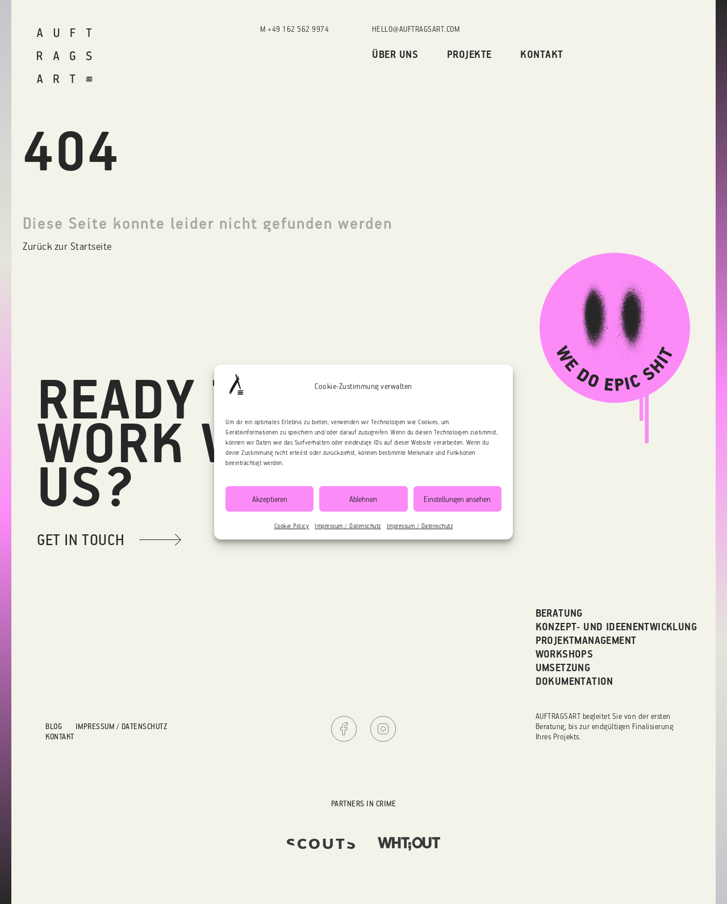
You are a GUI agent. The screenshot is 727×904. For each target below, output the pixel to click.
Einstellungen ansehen (457, 499)
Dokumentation (574, 681)
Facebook (344, 729)
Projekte (469, 54)
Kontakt (541, 54)
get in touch (80, 539)
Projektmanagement (586, 640)
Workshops (565, 653)
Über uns (395, 54)
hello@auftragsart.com (416, 29)
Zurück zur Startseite (67, 246)
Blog (53, 726)
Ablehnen (363, 499)
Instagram (383, 729)
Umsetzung (563, 667)
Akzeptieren (269, 499)
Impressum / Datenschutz (348, 526)
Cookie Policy (292, 526)
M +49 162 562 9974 (294, 29)
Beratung (559, 613)
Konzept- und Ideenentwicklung (616, 626)
